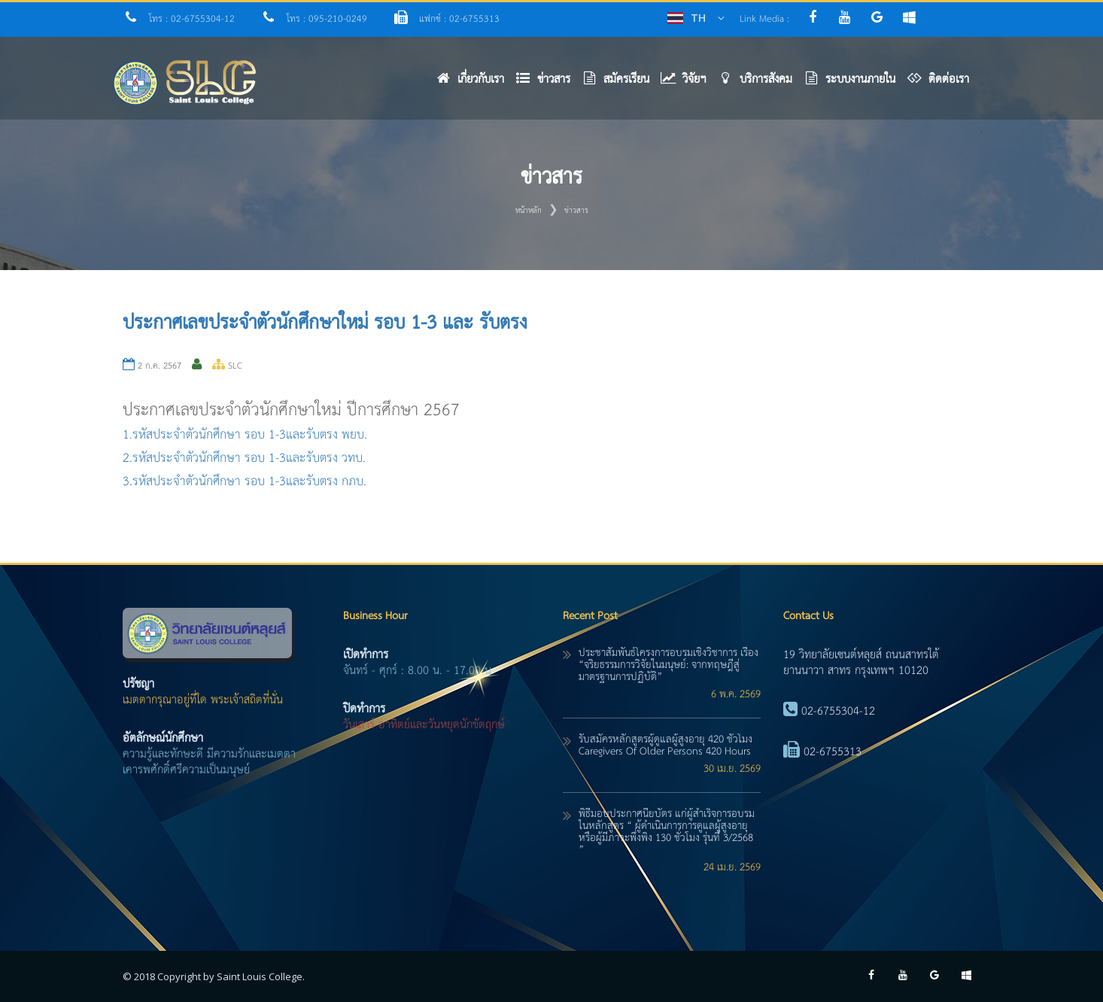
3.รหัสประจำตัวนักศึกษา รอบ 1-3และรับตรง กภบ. (244, 481)
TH (698, 18)
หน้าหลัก (528, 210)
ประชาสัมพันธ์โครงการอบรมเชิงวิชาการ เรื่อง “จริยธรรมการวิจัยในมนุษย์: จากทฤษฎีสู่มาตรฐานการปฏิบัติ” (668, 665)
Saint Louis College (259, 976)
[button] (548, 83)
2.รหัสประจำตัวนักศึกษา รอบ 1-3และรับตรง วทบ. (244, 458)
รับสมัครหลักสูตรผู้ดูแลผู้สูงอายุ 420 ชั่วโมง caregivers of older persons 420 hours (665, 745)
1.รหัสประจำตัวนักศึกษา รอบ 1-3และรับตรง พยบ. (245, 435)
